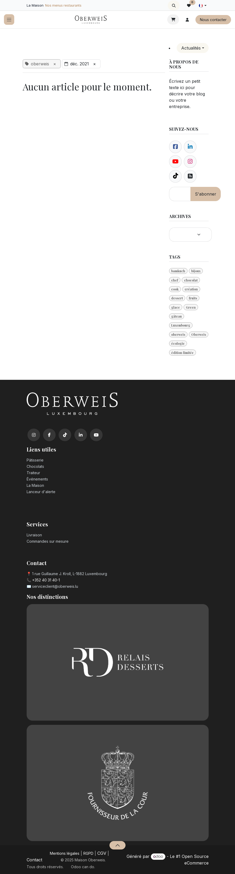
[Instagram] (33, 435)
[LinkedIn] (80, 435)
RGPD (88, 853)
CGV (101, 853)
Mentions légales (64, 853)
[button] (174, 6)
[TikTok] (65, 435)
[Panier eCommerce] (173, 19)
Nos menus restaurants (63, 5)
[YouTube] (96, 435)
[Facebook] (175, 146)
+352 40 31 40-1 (46, 580)
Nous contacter (213, 19)
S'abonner (205, 194)
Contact (34, 859)
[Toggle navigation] (9, 19)
